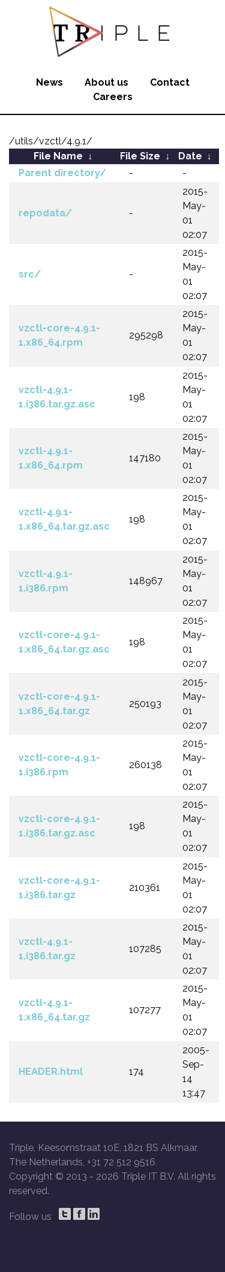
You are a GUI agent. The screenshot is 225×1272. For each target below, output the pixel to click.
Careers (113, 96)
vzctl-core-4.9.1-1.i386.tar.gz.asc (59, 826)
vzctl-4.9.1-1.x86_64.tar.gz (54, 1010)
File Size (140, 156)
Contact (170, 82)
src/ (30, 274)
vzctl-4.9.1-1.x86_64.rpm (51, 458)
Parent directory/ (62, 173)
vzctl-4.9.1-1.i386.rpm (46, 581)
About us (106, 82)
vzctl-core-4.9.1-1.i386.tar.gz (59, 888)
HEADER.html (51, 1071)
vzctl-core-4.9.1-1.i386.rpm (59, 765)
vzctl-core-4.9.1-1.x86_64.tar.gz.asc (64, 642)
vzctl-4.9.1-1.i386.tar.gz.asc (57, 397)
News (49, 82)
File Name (58, 156)
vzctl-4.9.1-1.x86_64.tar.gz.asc (64, 519)
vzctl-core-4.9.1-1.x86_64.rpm (59, 335)
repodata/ (45, 213)
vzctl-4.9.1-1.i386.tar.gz (47, 949)
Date (190, 156)
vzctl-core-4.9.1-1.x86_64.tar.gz (59, 704)
